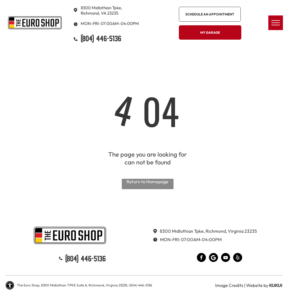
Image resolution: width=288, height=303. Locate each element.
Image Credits (229, 285)
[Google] (213, 258)
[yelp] (237, 258)
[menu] (275, 22)
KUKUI (275, 285)
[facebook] (201, 258)
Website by (257, 285)
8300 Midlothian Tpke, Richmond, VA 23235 (101, 10)
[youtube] (225, 258)
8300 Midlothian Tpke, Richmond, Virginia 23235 (208, 231)
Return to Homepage (147, 181)
